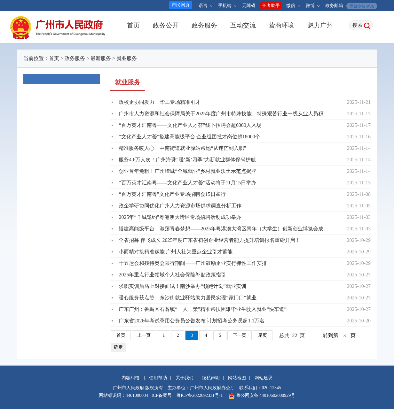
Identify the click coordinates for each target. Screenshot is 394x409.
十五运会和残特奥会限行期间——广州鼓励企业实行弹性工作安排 (193, 263)
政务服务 (204, 25)
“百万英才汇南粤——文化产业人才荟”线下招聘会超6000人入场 (190, 125)
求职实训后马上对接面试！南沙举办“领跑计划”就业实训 (182, 286)
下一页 (239, 335)
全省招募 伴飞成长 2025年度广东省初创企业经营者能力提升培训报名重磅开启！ (209, 240)
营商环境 (281, 25)
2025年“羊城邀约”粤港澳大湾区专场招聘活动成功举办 (180, 217)
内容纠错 (130, 377)
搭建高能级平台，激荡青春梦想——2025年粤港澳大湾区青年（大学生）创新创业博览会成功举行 (226, 228)
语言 (205, 5)
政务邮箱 (334, 5)
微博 (312, 5)
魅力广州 (320, 25)
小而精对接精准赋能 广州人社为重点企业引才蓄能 (175, 251)
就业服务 (126, 58)
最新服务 (101, 58)
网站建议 (263, 377)
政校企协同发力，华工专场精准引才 (160, 102)
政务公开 (165, 25)
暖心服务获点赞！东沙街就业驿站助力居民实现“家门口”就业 (187, 297)
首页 (133, 25)
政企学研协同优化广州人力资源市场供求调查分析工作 (180, 205)
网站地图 (237, 377)
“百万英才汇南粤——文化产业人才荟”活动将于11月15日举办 (187, 182)
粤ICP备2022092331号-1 (199, 395)
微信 (293, 5)
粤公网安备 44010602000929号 (265, 395)
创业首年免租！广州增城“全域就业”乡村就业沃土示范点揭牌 (187, 171)
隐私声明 (211, 377)
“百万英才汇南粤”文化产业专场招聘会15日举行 (172, 194)
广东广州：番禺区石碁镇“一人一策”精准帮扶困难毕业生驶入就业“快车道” (202, 309)
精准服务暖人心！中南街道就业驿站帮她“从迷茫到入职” (182, 148)
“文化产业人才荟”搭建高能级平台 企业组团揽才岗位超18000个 (189, 136)
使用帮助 (158, 377)
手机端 (227, 5)
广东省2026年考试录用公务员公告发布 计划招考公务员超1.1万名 (191, 320)
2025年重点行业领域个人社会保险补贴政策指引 (172, 274)
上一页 (144, 335)
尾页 (262, 335)
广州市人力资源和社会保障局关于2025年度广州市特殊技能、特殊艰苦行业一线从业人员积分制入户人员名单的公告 (226, 113)
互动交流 (243, 25)
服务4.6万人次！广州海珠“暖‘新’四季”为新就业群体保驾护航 (187, 159)
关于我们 (184, 377)
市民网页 (181, 5)
